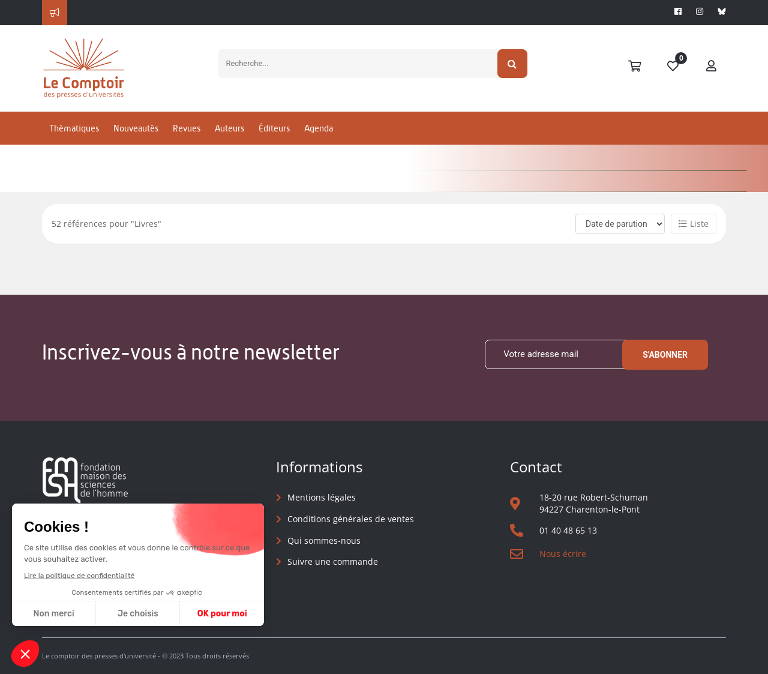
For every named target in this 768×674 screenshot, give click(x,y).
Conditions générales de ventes (350, 519)
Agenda (318, 128)
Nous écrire (562, 553)
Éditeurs (274, 128)
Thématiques (74, 128)
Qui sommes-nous (324, 540)
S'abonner (665, 355)
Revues (186, 128)
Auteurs (229, 128)
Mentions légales (321, 497)
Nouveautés (135, 128)
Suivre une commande (332, 561)
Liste (694, 223)
